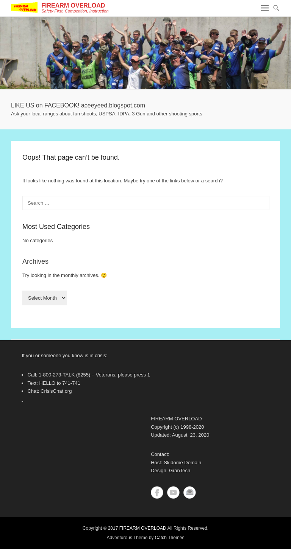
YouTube (173, 492)
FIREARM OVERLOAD (73, 5)
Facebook (157, 492)
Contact (189, 492)
